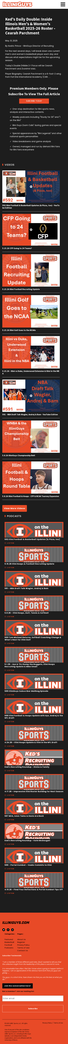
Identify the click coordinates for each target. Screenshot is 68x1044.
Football (8, 945)
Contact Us (22, 950)
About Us (21, 939)
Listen (10, 543)
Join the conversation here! (17, 986)
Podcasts (9, 947)
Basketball (9, 942)
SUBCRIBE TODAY (34, 101)
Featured (9, 939)
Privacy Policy (23, 945)
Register (21, 942)
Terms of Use (23, 947)
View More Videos (14, 508)
